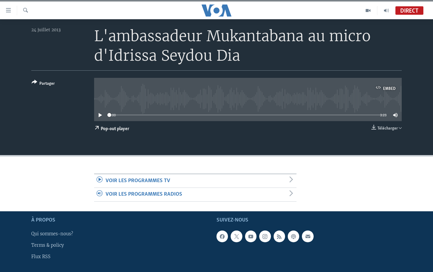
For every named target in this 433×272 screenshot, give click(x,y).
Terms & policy (47, 245)
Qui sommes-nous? (52, 234)
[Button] (43, 84)
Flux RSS (41, 256)
